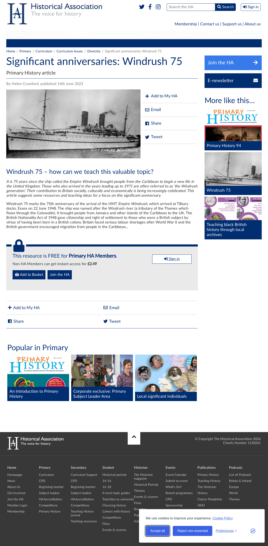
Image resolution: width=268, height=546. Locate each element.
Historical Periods (146, 484)
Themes (139, 490)
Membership (186, 24)
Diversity (93, 51)
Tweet (153, 137)
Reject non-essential (192, 531)
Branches (246, 35)
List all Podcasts (240, 474)
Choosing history (114, 505)
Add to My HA (161, 96)
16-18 (106, 487)
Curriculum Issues (70, 51)
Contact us (209, 24)
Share (153, 123)
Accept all (157, 531)
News (11, 481)
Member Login (17, 505)
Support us (232, 24)
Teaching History (208, 481)
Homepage (14, 474)
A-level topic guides (116, 493)
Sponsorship (174, 505)
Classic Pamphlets (209, 499)
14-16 (106, 481)
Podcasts (217, 35)
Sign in (172, 259)
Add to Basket (29, 274)
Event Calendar (176, 474)
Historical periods (114, 474)
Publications (185, 35)
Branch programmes (179, 493)
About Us (13, 487)
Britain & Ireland (240, 481)
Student (78, 35)
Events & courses (114, 530)
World (233, 493)
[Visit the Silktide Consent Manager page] (253, 531)
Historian (152, 35)
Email (153, 110)
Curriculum (16, 43)
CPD (34, 43)
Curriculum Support (84, 474)
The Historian (206, 487)
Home (10, 51)
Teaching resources (84, 521)
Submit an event (177, 481)
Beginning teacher (57, 43)
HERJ (201, 505)
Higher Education (115, 35)
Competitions (147, 43)
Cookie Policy (223, 518)
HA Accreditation (118, 43)
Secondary (49, 35)
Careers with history (116, 511)
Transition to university (118, 499)
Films (106, 523)
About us (253, 24)
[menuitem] (19, 35)
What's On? (174, 487)
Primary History (175, 43)
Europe (234, 487)
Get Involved (16, 493)
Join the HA (60, 275)
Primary (19, 35)
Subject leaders (88, 43)
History (202, 493)
